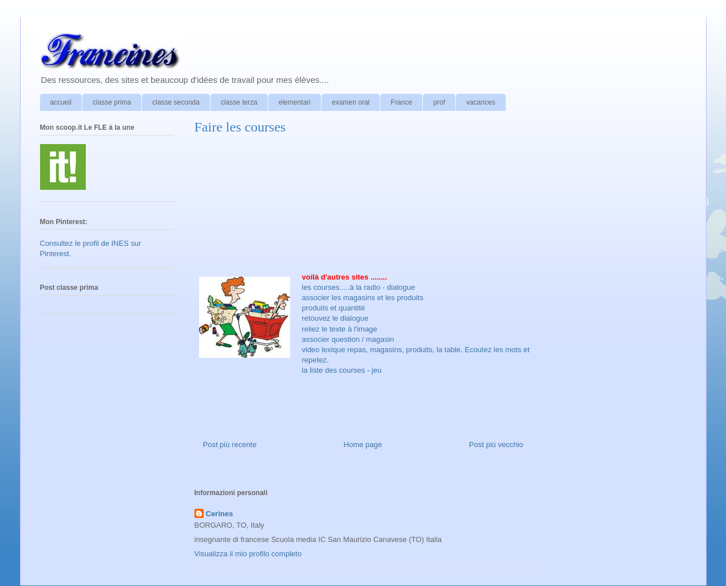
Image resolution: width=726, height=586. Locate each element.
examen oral (351, 102)
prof (439, 102)
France (401, 102)
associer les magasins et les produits (362, 297)
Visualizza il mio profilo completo (248, 553)
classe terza (239, 102)
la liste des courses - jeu (342, 370)
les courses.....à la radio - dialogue (358, 287)
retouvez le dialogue (335, 318)
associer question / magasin (348, 339)
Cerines (219, 513)
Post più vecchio (496, 444)
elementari (295, 102)
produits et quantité (334, 308)
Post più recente (230, 444)
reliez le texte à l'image (340, 329)
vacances (480, 102)
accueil (61, 102)
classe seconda (176, 102)
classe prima (112, 102)
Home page (363, 444)
